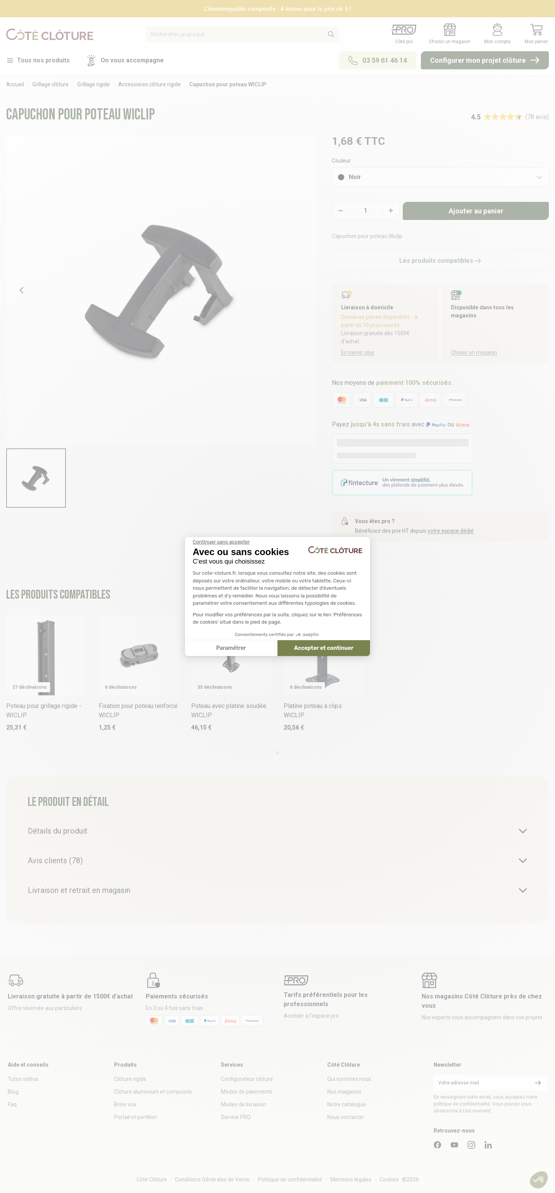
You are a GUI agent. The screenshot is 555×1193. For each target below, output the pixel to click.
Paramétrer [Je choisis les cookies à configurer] (231, 648)
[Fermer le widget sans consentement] (221, 542)
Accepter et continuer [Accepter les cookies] (323, 648)
